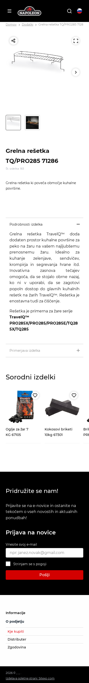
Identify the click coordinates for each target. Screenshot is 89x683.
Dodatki (27, 24)
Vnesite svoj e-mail (21, 544)
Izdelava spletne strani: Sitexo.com (30, 678)
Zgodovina (17, 647)
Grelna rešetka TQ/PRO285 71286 (61, 24)
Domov (11, 24)
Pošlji (44, 575)
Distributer (17, 639)
